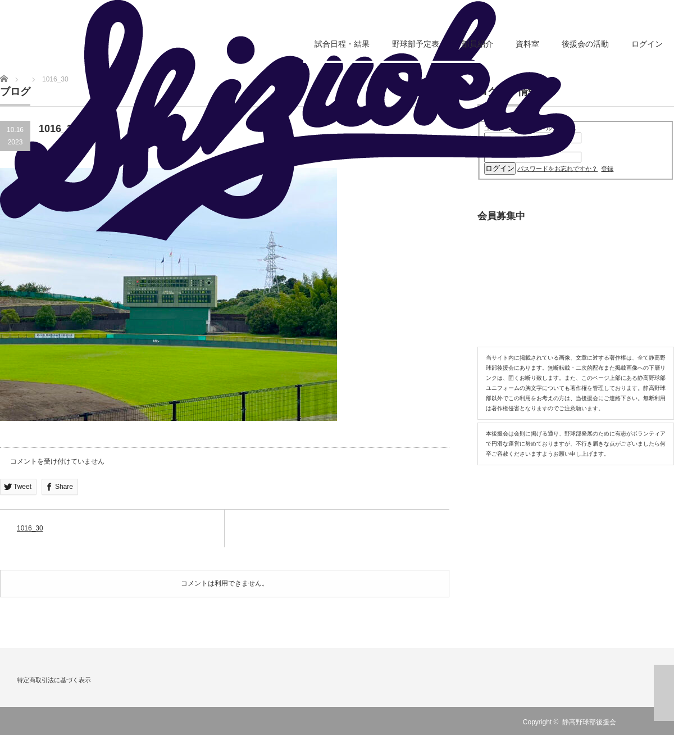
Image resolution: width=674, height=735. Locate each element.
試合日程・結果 (342, 43)
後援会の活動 (585, 43)
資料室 (527, 43)
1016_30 (30, 528)
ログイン (647, 43)
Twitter (650, 722)
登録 (607, 168)
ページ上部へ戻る (664, 693)
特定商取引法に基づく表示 (54, 680)
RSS (634, 722)
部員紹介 (477, 43)
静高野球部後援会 (589, 722)
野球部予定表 (415, 43)
